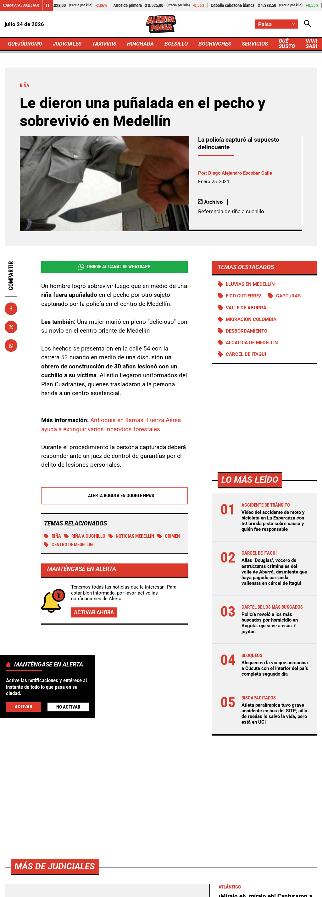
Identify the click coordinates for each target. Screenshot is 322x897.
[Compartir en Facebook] (11, 308)
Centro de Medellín (68, 545)
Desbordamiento (246, 331)
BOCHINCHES (214, 44)
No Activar (68, 707)
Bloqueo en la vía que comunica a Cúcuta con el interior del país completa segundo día (275, 668)
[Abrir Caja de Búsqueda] (307, 24)
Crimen (168, 536)
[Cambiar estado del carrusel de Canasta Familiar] (47, 5)
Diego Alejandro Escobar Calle (240, 173)
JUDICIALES (67, 44)
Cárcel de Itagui (246, 354)
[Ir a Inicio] (161, 24)
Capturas (288, 296)
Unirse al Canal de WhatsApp (114, 267)
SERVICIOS (255, 44)
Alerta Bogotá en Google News (114, 496)
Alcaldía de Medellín (252, 342)
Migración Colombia (251, 319)
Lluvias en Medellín (250, 284)
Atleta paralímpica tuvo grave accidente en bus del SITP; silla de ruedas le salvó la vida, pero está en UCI (274, 713)
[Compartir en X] (11, 327)
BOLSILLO (176, 44)
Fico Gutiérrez (244, 296)
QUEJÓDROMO (25, 44)
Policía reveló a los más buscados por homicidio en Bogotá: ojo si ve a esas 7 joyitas (270, 623)
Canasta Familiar (21, 5)
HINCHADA (140, 44)
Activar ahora (94, 612)
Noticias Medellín (131, 536)
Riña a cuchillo (85, 536)
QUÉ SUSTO (287, 43)
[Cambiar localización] (276, 24)
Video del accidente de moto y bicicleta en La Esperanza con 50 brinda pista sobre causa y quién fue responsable (273, 520)
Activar (23, 706)
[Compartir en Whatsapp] (11, 345)
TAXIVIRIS (104, 44)
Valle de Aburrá (246, 308)
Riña (52, 536)
